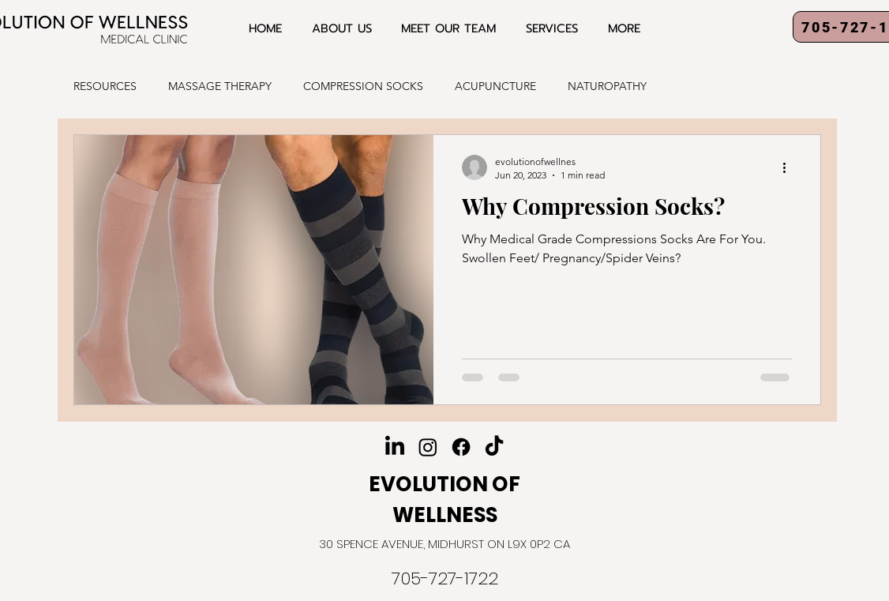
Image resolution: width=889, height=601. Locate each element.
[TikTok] (494, 447)
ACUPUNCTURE (495, 86)
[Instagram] (428, 447)
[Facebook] (461, 447)
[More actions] (789, 167)
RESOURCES (105, 86)
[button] (551, 29)
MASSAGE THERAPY (220, 86)
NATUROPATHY (607, 86)
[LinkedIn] (395, 447)
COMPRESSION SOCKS (363, 86)
